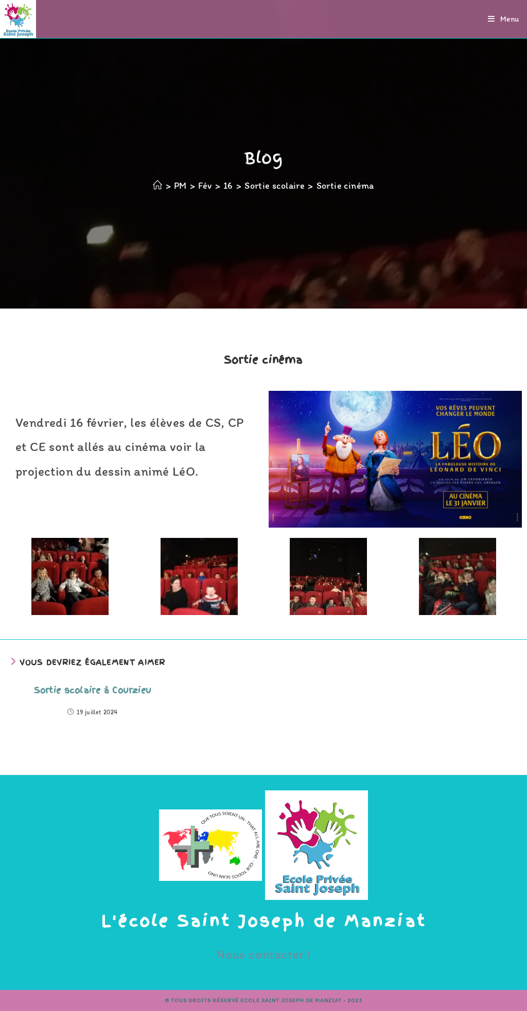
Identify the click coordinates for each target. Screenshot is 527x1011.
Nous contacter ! (263, 954)
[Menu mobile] (503, 19)
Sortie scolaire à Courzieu (92, 690)
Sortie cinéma (345, 185)
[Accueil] (157, 185)
